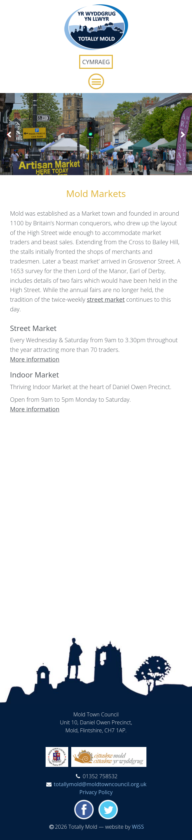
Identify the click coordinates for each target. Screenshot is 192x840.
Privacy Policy (96, 792)
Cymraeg (96, 62)
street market (106, 299)
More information (34, 359)
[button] (96, 81)
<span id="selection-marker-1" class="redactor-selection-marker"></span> (96, 517)
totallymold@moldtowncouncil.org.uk (100, 784)
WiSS (138, 826)
